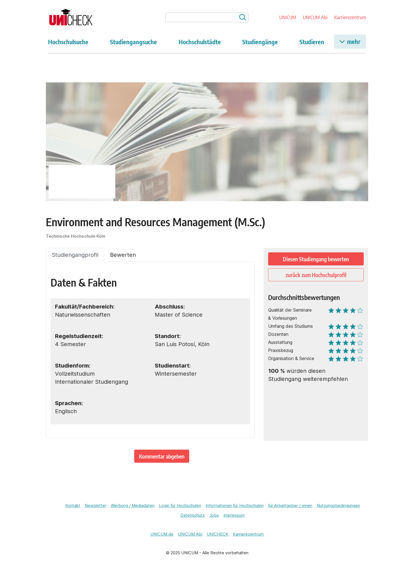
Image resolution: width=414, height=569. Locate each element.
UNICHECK (217, 534)
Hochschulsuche (68, 42)
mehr (350, 41)
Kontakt (72, 505)
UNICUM (287, 17)
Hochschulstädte (200, 42)
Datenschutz (192, 515)
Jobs (214, 515)
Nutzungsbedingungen (338, 505)
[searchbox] (207, 17)
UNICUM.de (161, 534)
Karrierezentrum (350, 17)
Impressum (234, 515)
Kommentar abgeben (161, 456)
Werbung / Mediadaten (132, 505)
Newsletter (95, 505)
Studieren (312, 42)
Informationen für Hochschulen (235, 505)
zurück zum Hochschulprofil (316, 274)
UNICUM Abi (315, 17)
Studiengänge (260, 42)
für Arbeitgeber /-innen (290, 505)
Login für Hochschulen (180, 505)
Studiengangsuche (133, 42)
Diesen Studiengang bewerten (316, 258)
